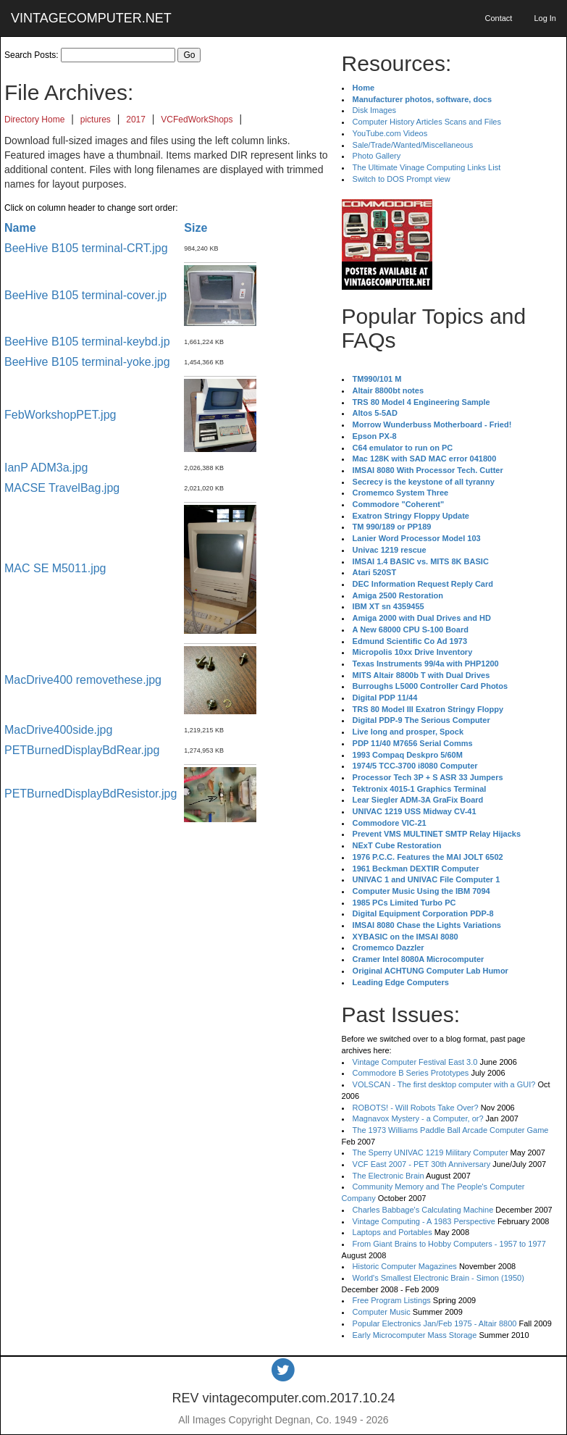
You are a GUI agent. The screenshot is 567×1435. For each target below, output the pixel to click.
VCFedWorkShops (196, 119)
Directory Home (34, 119)
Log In (545, 18)
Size (195, 228)
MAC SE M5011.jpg (55, 568)
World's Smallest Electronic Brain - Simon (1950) (438, 1277)
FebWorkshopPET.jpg (60, 415)
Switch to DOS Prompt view (401, 179)
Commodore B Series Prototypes (411, 1072)
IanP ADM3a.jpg (46, 467)
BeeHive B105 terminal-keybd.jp (87, 341)
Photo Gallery (377, 155)
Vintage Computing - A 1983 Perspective (424, 1221)
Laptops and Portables (392, 1232)
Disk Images (375, 110)
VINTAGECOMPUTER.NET (91, 18)
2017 (136, 119)
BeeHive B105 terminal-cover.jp (85, 295)
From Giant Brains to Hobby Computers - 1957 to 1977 (449, 1243)
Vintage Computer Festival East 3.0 (415, 1062)
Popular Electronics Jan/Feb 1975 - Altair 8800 (435, 1323)
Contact (498, 18)
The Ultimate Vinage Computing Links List (427, 167)
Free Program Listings (392, 1300)
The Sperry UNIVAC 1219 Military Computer (430, 1152)
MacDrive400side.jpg (58, 730)
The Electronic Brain (388, 1175)
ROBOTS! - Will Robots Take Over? (416, 1107)
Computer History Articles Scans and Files (427, 121)
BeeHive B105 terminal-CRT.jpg (86, 248)
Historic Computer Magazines (405, 1266)
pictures (95, 119)
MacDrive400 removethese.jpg (82, 680)
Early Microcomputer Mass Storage (415, 1335)
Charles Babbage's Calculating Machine (423, 1209)
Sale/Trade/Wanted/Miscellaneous (413, 145)
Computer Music (382, 1312)
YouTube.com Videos (390, 133)
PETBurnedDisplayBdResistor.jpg (90, 793)
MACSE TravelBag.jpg (61, 488)
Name (20, 228)
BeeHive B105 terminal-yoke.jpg (87, 362)
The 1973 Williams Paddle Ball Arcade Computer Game (451, 1130)
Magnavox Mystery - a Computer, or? (418, 1118)
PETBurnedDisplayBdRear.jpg (81, 750)
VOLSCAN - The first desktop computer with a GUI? (444, 1084)
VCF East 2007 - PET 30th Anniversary (422, 1164)
